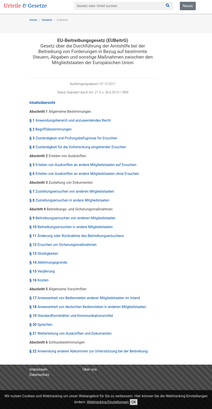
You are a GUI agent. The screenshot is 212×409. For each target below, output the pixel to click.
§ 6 (84, 174)
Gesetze (47, 20)
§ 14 (48, 262)
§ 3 (73, 138)
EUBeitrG (62, 20)
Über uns (90, 369)
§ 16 (39, 280)
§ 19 (71, 316)
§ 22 (89, 351)
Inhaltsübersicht (42, 103)
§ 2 (51, 129)
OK (133, 402)
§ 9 (73, 218)
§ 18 (88, 307)
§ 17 (85, 298)
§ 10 (71, 227)
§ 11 (77, 236)
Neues (188, 6)
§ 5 (83, 165)
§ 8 (69, 200)
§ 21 (71, 333)
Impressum (39, 369)
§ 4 (78, 147)
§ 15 (42, 271)
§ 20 (41, 324)
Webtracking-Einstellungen (108, 402)
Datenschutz (39, 375)
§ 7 (72, 191)
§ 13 (44, 253)
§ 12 (63, 245)
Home (33, 20)
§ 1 (70, 120)
